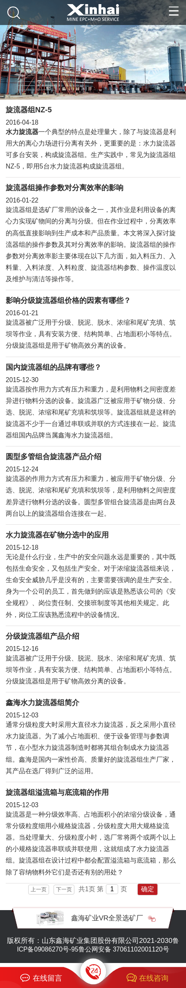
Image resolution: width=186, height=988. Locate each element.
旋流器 (15, 322)
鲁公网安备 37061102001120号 (123, 949)
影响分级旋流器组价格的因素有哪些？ (68, 300)
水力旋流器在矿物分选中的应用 (57, 535)
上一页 (39, 889)
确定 (147, 889)
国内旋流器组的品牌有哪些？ (53, 367)
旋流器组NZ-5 (29, 110)
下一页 (64, 889)
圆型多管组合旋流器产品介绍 (53, 457)
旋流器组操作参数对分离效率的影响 (64, 188)
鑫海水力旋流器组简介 (42, 703)
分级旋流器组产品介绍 (42, 636)
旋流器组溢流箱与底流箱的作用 (57, 792)
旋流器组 (130, 412)
